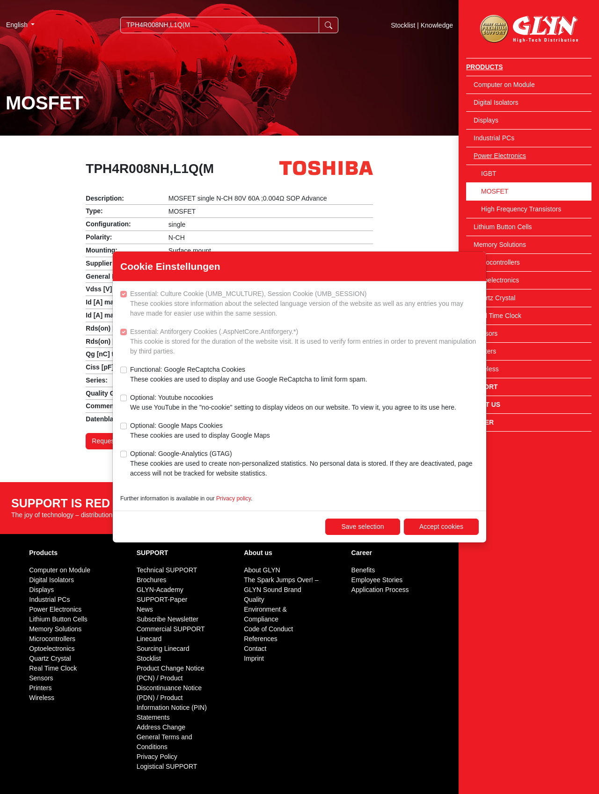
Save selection (362, 526)
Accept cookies (441, 526)
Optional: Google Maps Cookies (200, 431)
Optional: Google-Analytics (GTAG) (304, 464)
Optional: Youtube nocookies (293, 403)
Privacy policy (233, 498)
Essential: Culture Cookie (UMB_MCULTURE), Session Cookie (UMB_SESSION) (304, 304)
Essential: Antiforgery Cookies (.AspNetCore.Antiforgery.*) (304, 342)
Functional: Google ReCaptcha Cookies (248, 375)
